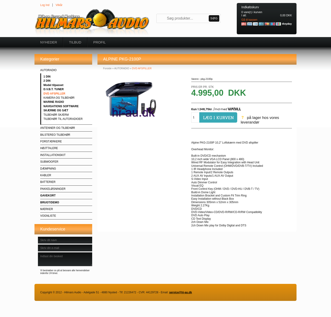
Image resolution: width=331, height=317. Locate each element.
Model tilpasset (53, 85)
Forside (107, 68)
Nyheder (48, 42)
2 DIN (47, 80)
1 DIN (47, 76)
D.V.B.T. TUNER (53, 89)
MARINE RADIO (53, 102)
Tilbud (75, 42)
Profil (99, 42)
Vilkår (59, 5)
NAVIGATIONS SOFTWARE (61, 106)
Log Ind (44, 5)
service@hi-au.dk (180, 292)
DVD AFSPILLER (54, 93)
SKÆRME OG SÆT (55, 110)
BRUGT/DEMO (49, 202)
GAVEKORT (48, 195)
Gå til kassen (249, 19)
